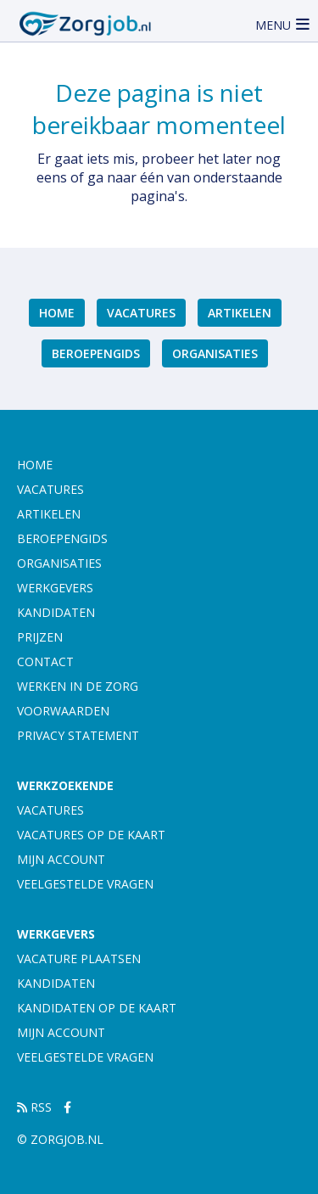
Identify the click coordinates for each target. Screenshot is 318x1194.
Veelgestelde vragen (85, 884)
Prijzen (40, 637)
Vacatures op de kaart (91, 835)
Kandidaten (56, 612)
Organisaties (215, 353)
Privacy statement (78, 735)
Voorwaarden (63, 711)
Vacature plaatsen (79, 958)
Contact (45, 661)
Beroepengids (96, 353)
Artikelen (239, 313)
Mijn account (61, 859)
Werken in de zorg (77, 686)
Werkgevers (55, 588)
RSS (34, 1107)
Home (57, 313)
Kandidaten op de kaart (96, 1008)
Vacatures (141, 313)
